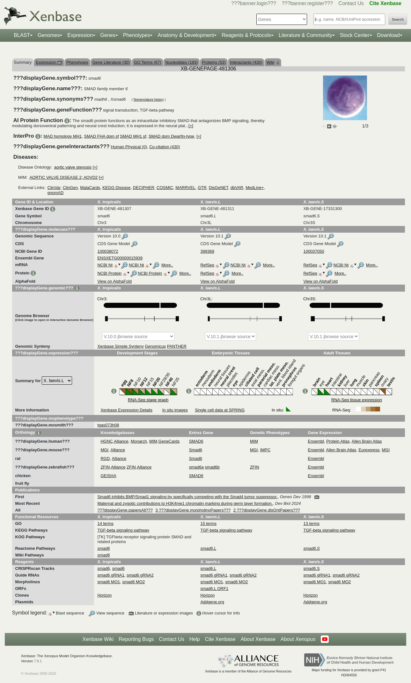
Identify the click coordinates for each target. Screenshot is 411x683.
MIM (153, 441)
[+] (190, 125)
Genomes (49, 35)
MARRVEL (185, 187)
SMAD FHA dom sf (101, 136)
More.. (167, 265)
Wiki (273, 62)
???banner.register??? (307, 3)
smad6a (196, 467)
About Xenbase (258, 639)
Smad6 (195, 449)
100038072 (107, 251)
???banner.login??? (253, 3)
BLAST (22, 35)
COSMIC (165, 187)
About (298, 639)
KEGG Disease (116, 187)
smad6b (212, 467)
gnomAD (56, 192)
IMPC (265, 449)
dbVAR (237, 187)
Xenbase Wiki (98, 639)
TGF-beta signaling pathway (123, 530)
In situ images (175, 410)
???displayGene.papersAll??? (124, 510)
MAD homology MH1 (62, 136)
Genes (107, 35)
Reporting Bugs (136, 639)
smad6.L (208, 568)
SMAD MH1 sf (133, 136)
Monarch (139, 441)
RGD (105, 458)
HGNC (106, 441)
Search (398, 19)
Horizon (104, 595)
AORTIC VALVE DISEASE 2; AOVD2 (63, 177)
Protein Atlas (337, 441)
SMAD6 (196, 441)
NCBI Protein (109, 273)
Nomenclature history (149, 99)
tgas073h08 (108, 425)
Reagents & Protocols (246, 35)
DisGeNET (218, 187)
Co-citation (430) (164, 146)
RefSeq (207, 265)
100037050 (313, 251)
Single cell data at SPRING (220, 410)
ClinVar (54, 187)
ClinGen (70, 187)
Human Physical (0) (129, 146)
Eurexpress (369, 449)
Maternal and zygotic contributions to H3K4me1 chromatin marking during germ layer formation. (185, 503)
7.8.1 (38, 661)
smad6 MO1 (108, 581)
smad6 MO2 (133, 581)
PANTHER (177, 346)
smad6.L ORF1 (214, 588)
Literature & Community (305, 35)
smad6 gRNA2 (140, 575)
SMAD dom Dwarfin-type (171, 136)
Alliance (121, 441)
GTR (202, 187)
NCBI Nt (105, 265)
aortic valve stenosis (73, 167)
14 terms (105, 523)
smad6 (103, 568)
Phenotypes (136, 35)
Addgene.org (212, 601)
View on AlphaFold (114, 281)
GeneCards (169, 441)
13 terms (311, 523)
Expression (79, 35)
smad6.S (311, 568)
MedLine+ (255, 187)
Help (194, 639)
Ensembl (316, 441)
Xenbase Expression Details (126, 410)
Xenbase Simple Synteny (120, 346)
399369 (207, 251)
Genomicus (155, 346)
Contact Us (351, 3)
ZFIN (105, 467)
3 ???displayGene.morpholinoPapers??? (193, 510)
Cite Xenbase (220, 639)
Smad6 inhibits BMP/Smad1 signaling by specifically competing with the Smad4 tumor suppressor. (187, 496)
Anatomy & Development (186, 35)
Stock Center (354, 35)
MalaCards (90, 187)
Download (388, 35)
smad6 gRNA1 (110, 575)
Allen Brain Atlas (367, 441)
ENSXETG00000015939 (120, 258)
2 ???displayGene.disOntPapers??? (266, 510)
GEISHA (108, 475)
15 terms (208, 523)
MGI (104, 449)
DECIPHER (143, 187)
